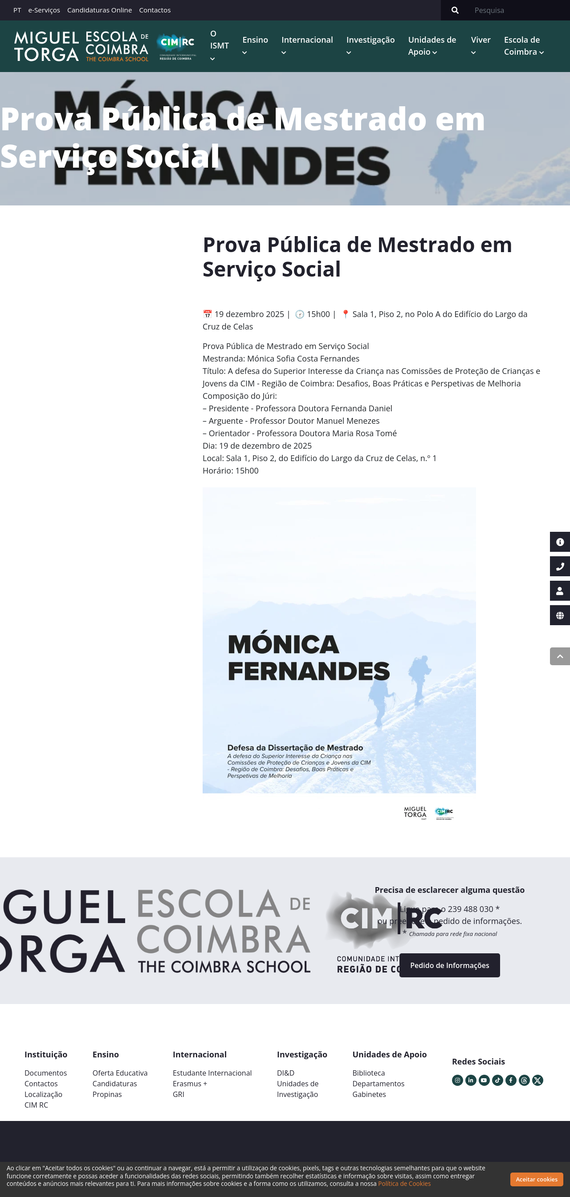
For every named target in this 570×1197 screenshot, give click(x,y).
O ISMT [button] (219, 39)
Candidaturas (115, 1084)
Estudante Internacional (212, 1073)
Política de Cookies (404, 1183)
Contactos (155, 9)
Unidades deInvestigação (298, 1089)
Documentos (45, 1073)
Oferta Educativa (120, 1073)
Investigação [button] (370, 39)
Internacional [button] (307, 39)
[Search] (519, 10)
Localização (43, 1094)
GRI (178, 1094)
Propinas (107, 1094)
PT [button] (17, 9)
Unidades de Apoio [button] (432, 45)
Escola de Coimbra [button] (522, 45)
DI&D (285, 1073)
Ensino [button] (255, 39)
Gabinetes (369, 1094)
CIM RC (36, 1105)
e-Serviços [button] (44, 9)
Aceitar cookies (537, 1179)
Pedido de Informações (449, 965)
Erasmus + (190, 1084)
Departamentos (379, 1084)
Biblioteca (369, 1073)
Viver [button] (481, 39)
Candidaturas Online (99, 9)
